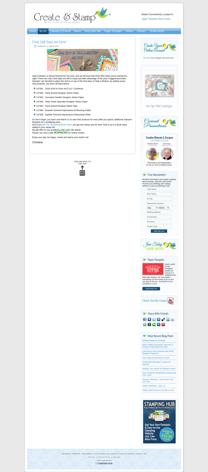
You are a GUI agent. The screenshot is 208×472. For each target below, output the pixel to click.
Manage (117, 457)
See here (147, 58)
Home (32, 31)
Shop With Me (92, 31)
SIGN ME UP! (151, 289)
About (77, 31)
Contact (141, 31)
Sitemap (91, 457)
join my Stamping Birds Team (57, 124)
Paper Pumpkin (113, 31)
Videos (129, 31)
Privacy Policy (104, 457)
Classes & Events (60, 31)
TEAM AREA (156, 31)
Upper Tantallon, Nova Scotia (156, 19)
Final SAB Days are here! (49, 41)
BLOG (43, 31)
